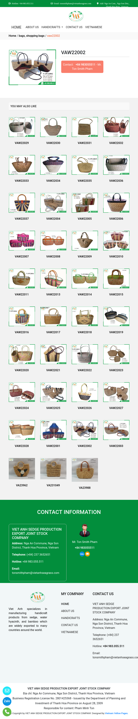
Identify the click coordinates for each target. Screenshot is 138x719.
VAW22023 (116, 370)
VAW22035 (85, 180)
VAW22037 (22, 218)
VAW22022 (85, 370)
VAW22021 (53, 370)
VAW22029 (22, 143)
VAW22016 (22, 332)
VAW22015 (116, 294)
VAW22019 (116, 332)
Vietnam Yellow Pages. (116, 713)
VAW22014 (85, 294)
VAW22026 (85, 408)
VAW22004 (53, 218)
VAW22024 (22, 408)
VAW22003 (116, 446)
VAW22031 (85, 143)
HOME (17, 27)
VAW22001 (53, 446)
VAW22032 (116, 143)
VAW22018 (85, 332)
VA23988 (84, 487)
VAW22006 (116, 218)
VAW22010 (116, 256)
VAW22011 (22, 294)
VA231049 (53, 485)
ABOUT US (32, 27)
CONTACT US (74, 27)
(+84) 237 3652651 (38, 554)
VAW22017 (53, 332)
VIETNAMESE (93, 27)
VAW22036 (116, 180)
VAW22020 (22, 370)
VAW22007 (22, 256)
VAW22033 (22, 180)
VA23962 (21, 485)
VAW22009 (85, 256)
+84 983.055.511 (33, 561)
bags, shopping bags (32, 35)
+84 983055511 (85, 64)
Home (12, 35)
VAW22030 (53, 143)
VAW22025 (53, 408)
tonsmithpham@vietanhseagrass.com (35, 573)
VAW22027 (116, 408)
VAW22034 (53, 180)
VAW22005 (85, 218)
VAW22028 (22, 446)
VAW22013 (53, 294)
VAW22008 (53, 256)
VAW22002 (85, 446)
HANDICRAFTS (51, 27)
